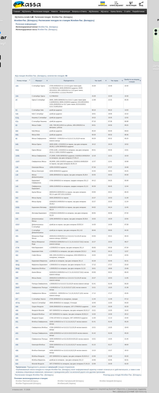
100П (18, 162)
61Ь (17, 121)
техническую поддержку (137, 389)
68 (16, 125)
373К (17, 248)
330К (17, 213)
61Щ (17, 118)
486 (17, 307)
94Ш (17, 150)
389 (17, 272)
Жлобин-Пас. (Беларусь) (48, 27)
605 (17, 356)
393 (17, 284)
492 (17, 328)
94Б (17, 144)
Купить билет (116, 5)
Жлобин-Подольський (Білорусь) (28, 383)
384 (17, 261)
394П (18, 288)
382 (17, 255)
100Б (17, 156)
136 (17, 167)
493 (17, 333)
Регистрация (131, 5)
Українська (102, 5)
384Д (17, 265)
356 (17, 242)
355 (17, 236)
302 (17, 192)
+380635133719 (122, 392)
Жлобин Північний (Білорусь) (27, 381)
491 (17, 322)
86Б (17, 135)
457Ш (18, 303)
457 (17, 299)
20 (16, 100)
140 (17, 181)
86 (16, 139)
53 (16, 110)
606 (17, 364)
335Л (17, 225)
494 (17, 339)
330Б (17, 207)
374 (17, 251)
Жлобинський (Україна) (67, 383)
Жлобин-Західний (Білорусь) (111, 381)
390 (17, 278)
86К (17, 131)
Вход (141, 5)
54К (17, 114)
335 (17, 219)
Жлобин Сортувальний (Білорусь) (71, 381)
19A (17, 86)
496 (17, 345)
